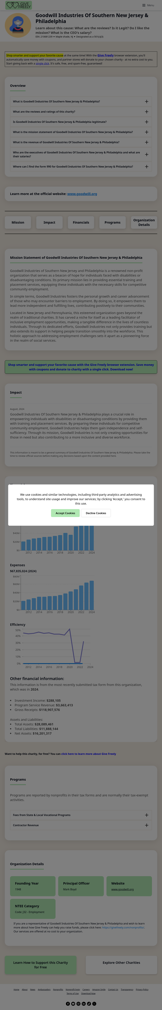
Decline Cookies (96, 513)
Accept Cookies (65, 513)
